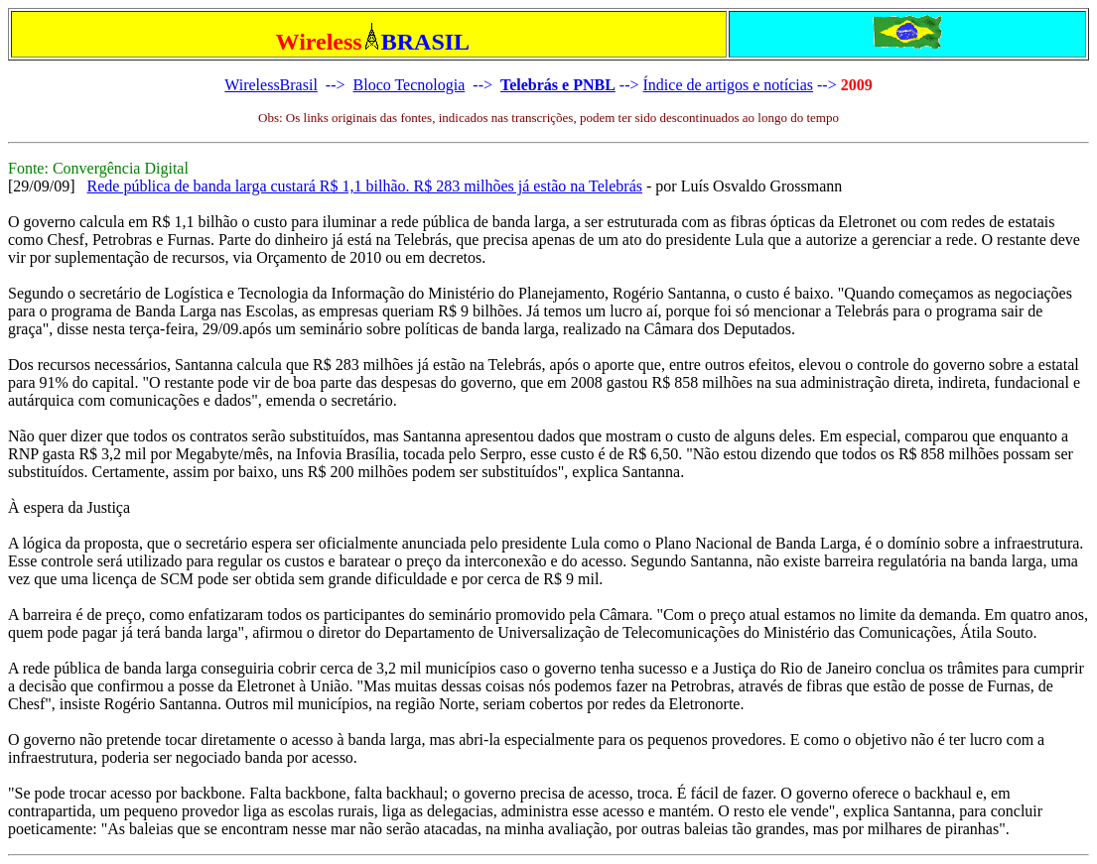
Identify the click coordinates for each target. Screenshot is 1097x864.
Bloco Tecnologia (409, 84)
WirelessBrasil (271, 84)
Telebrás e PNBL (558, 84)
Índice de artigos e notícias (728, 84)
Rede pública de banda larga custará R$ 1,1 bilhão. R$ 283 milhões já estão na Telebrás (364, 186)
